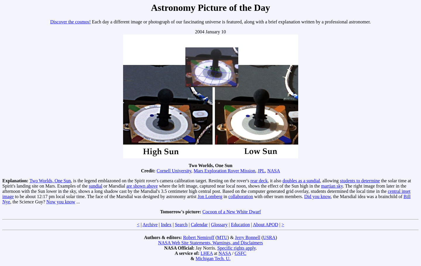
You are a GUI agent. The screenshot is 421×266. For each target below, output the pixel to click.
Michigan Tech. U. (213, 258)
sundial (95, 185)
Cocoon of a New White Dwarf (231, 211)
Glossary (219, 224)
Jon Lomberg (210, 196)
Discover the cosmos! (70, 21)
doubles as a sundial (301, 180)
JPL (261, 170)
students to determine (360, 180)
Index (166, 224)
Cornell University (174, 170)
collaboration (240, 196)
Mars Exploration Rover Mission (224, 170)
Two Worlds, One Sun (50, 180)
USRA (269, 237)
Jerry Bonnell (247, 237)
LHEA (207, 253)
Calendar (199, 224)
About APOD (265, 224)
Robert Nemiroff (198, 237)
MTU (222, 237)
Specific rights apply (236, 248)
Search (181, 224)
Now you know (60, 201)
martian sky (332, 185)
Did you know (317, 196)
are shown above (142, 185)
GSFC (240, 253)
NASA (273, 170)
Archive (150, 224)
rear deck (259, 180)
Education (240, 224)
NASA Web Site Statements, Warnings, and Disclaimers (210, 242)
